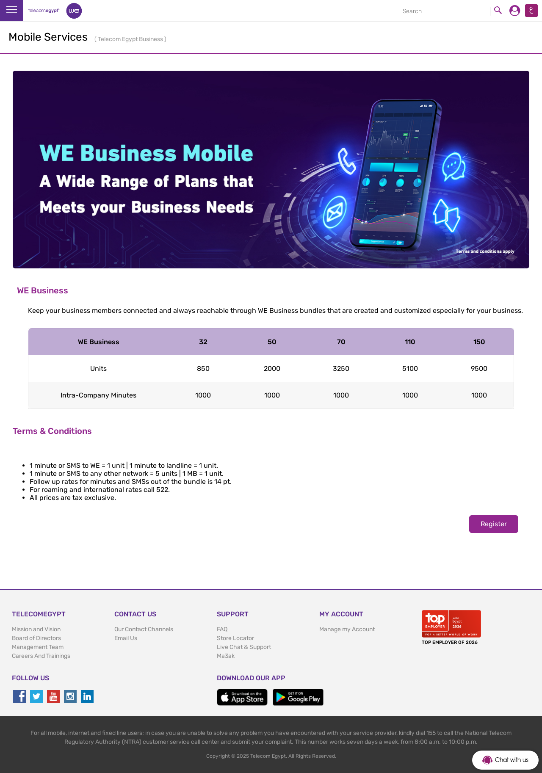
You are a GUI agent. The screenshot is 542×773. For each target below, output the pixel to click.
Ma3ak (226, 656)
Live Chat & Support (244, 647)
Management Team (38, 647)
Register (494, 524)
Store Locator (235, 638)
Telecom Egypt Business (131, 39)
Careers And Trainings (41, 656)
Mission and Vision (36, 629)
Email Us (125, 638)
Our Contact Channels (143, 629)
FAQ (222, 629)
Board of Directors (36, 638)
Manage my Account (347, 629)
